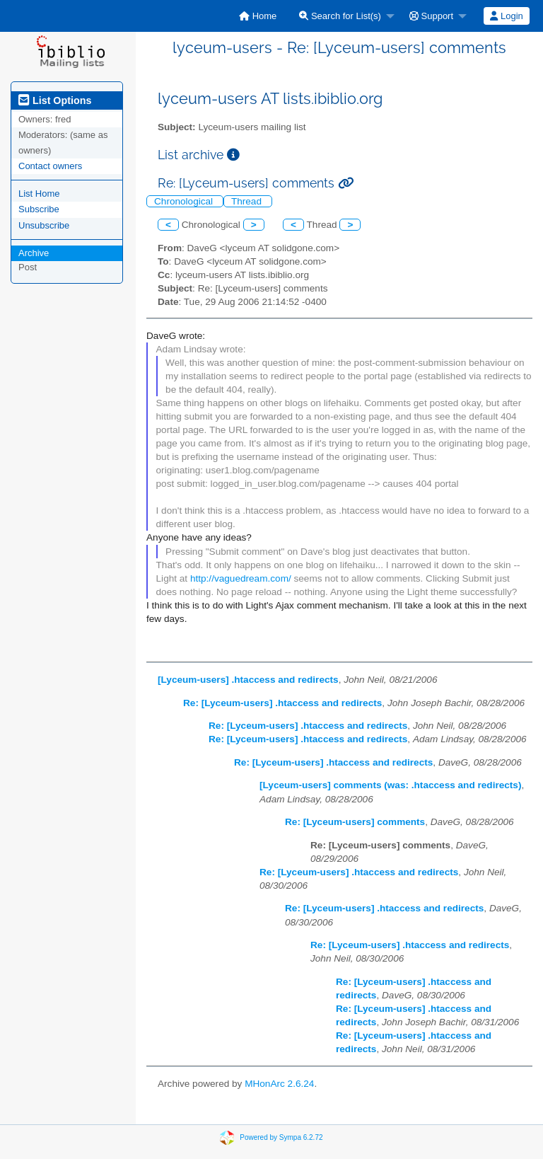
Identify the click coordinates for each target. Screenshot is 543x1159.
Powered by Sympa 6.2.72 (281, 1137)
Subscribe (38, 209)
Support (431, 16)
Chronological (185, 201)
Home (257, 16)
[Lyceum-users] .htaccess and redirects (248, 679)
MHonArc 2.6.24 (279, 1083)
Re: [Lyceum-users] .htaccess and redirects (282, 703)
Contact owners (50, 166)
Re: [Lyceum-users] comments (355, 822)
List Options (54, 100)
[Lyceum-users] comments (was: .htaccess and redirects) (390, 785)
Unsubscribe (43, 225)
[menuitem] (258, 16)
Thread (247, 201)
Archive (33, 253)
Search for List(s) (340, 16)
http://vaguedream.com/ (240, 578)
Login (506, 16)
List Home (39, 193)
